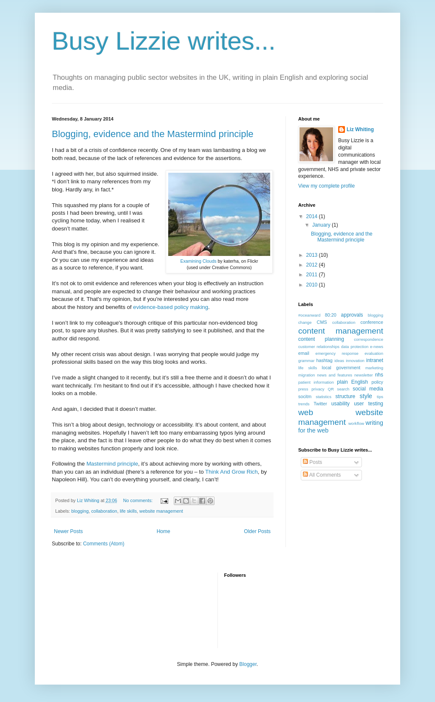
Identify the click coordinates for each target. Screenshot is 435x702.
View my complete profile (326, 186)
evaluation (373, 353)
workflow (356, 423)
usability (340, 404)
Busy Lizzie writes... (164, 41)
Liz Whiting (360, 129)
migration (306, 375)
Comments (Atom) (103, 544)
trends (304, 404)
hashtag (324, 360)
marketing (374, 367)
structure (346, 396)
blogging (80, 511)
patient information (316, 382)
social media (368, 389)
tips (380, 396)
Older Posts (257, 531)
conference (372, 322)
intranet (374, 360)
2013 (312, 255)
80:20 (330, 314)
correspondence (368, 339)
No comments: (138, 500)
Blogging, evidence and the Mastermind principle (153, 134)
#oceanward (309, 315)
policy (377, 382)
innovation (355, 360)
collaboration (104, 511)
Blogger (248, 664)
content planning (321, 339)
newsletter (363, 375)
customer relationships (318, 346)
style (366, 396)
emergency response (337, 353)
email (303, 353)
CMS (322, 322)
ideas (339, 360)
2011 (312, 275)
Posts (312, 462)
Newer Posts (68, 531)
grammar (306, 360)
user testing (368, 404)
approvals (352, 315)
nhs (379, 375)
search (343, 389)
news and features (334, 375)
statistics (323, 396)
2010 (312, 285)
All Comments (322, 475)
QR (330, 389)
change (304, 322)
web (305, 412)
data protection (355, 346)
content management (340, 330)
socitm (304, 396)
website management (161, 511)
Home (163, 531)
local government (341, 367)
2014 (312, 216)
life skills (128, 511)
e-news (376, 346)
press (303, 389)
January (322, 225)
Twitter (320, 403)
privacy (317, 389)
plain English (352, 382)
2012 (312, 265)
